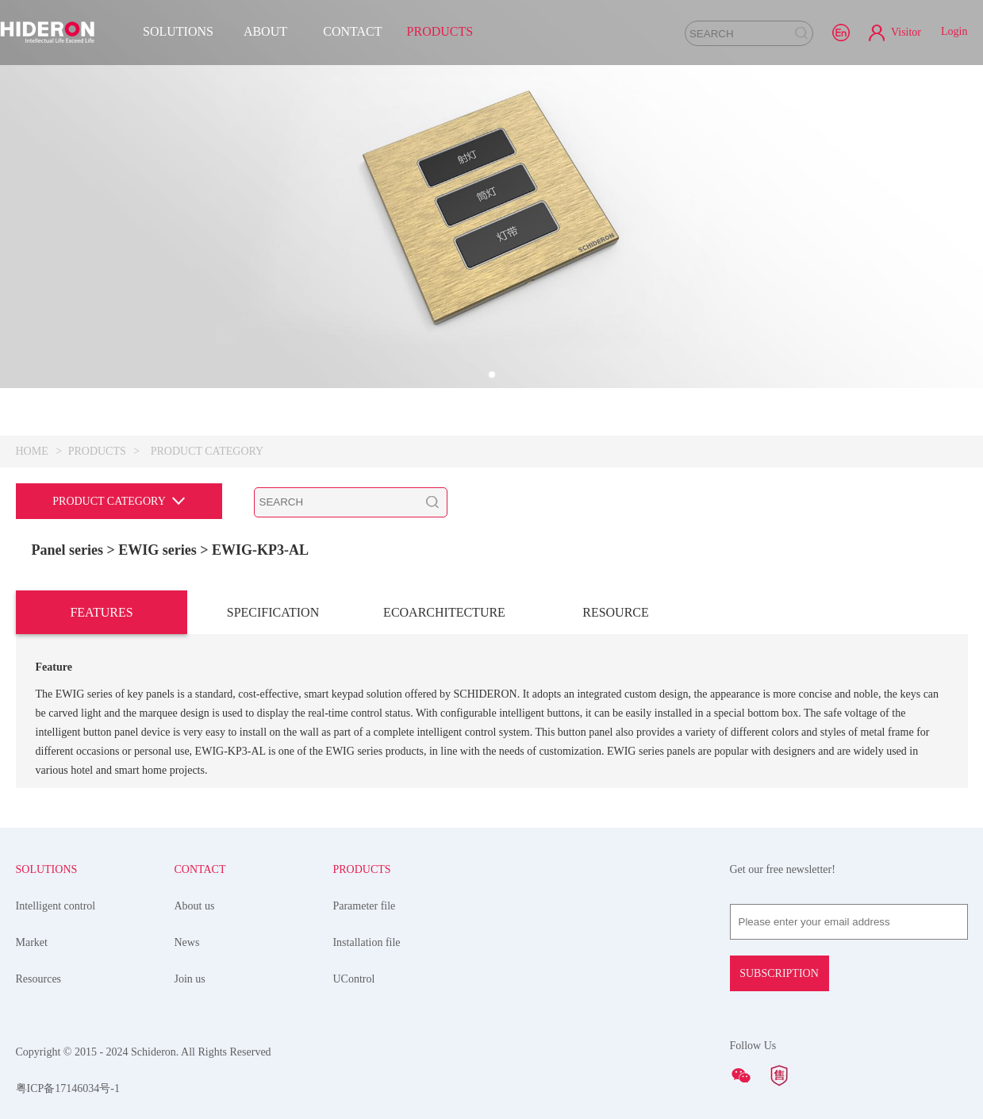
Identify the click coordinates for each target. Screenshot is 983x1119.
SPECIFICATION (273, 612)
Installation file (366, 942)
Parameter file (363, 906)
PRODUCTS (440, 31)
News (186, 942)
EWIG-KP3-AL (260, 550)
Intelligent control (56, 906)
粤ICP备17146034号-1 (68, 1088)
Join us (189, 979)
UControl (353, 979)
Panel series (67, 550)
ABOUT (265, 31)
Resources (39, 979)
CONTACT (352, 31)
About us (194, 906)
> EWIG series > (159, 550)
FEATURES (101, 612)
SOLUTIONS (178, 31)
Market (32, 942)
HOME (32, 451)
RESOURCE (615, 612)
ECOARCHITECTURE (444, 612)
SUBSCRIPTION (779, 973)
